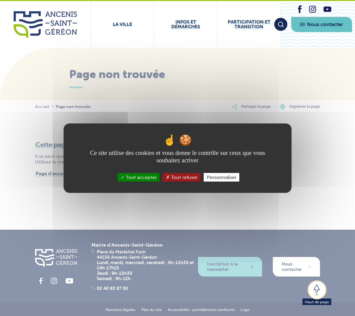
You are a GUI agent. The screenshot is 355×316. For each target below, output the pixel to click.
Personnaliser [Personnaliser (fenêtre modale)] (222, 177)
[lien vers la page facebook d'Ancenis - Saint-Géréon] (300, 11)
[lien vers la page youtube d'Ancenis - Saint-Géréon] (327, 10)
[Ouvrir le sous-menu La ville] (122, 24)
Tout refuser (182, 177)
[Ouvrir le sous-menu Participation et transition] (249, 24)
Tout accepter (139, 177)
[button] (316, 292)
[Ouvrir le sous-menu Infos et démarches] (186, 24)
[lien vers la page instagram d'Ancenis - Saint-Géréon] (312, 11)
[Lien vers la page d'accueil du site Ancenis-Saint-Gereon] (45, 24)
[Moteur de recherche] (280, 24)
